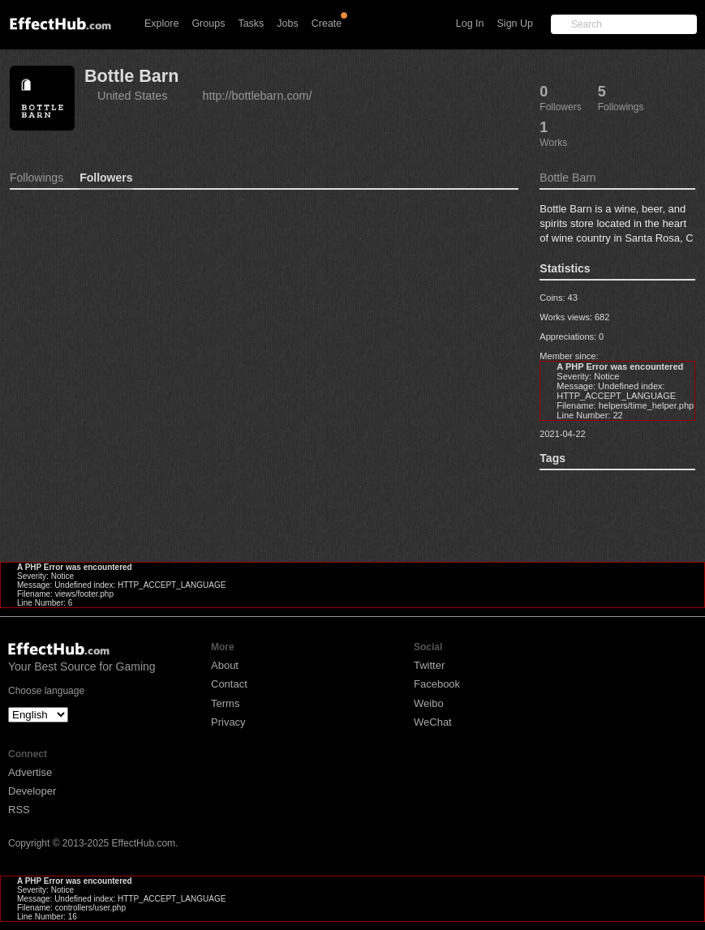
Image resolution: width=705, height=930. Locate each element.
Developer (32, 791)
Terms (225, 703)
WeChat (433, 722)
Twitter (429, 665)
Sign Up (515, 23)
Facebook (437, 684)
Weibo (429, 703)
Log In (470, 23)
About (225, 665)
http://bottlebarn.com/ (257, 95)
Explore (161, 23)
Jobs (287, 23)
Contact (229, 684)
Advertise (30, 772)
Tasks (251, 23)
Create (327, 23)
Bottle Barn (131, 76)
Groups (208, 23)
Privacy (228, 722)
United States (132, 95)
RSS (19, 810)
